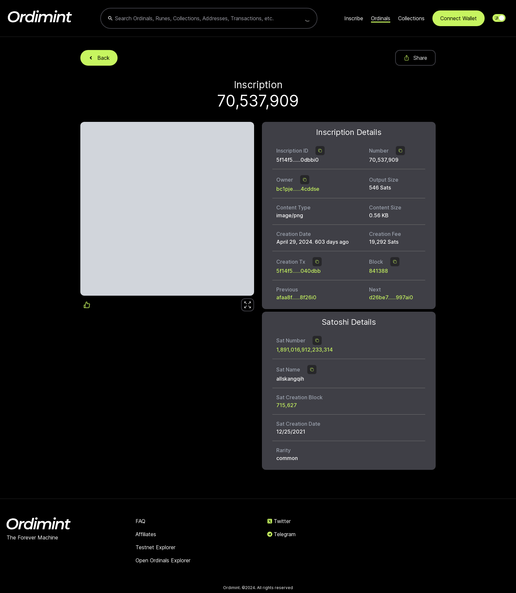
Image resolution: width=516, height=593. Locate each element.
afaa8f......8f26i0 (296, 297)
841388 (378, 271)
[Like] (247, 304)
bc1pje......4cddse (297, 189)
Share (415, 58)
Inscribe (353, 18)
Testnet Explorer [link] (155, 547)
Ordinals (380, 18)
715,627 (286, 405)
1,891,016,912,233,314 (304, 349)
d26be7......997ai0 (391, 297)
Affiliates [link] (146, 534)
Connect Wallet (458, 18)
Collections (411, 18)
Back (99, 58)
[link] (247, 304)
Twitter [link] (279, 521)
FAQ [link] (140, 521)
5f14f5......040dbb (298, 271)
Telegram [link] (281, 534)
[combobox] (202, 18)
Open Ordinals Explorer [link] (163, 560)
